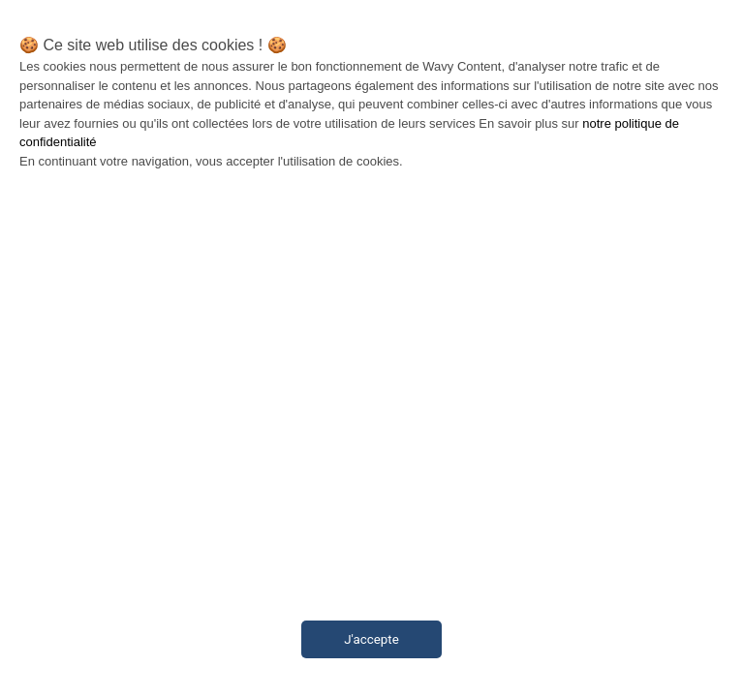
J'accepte (371, 639)
